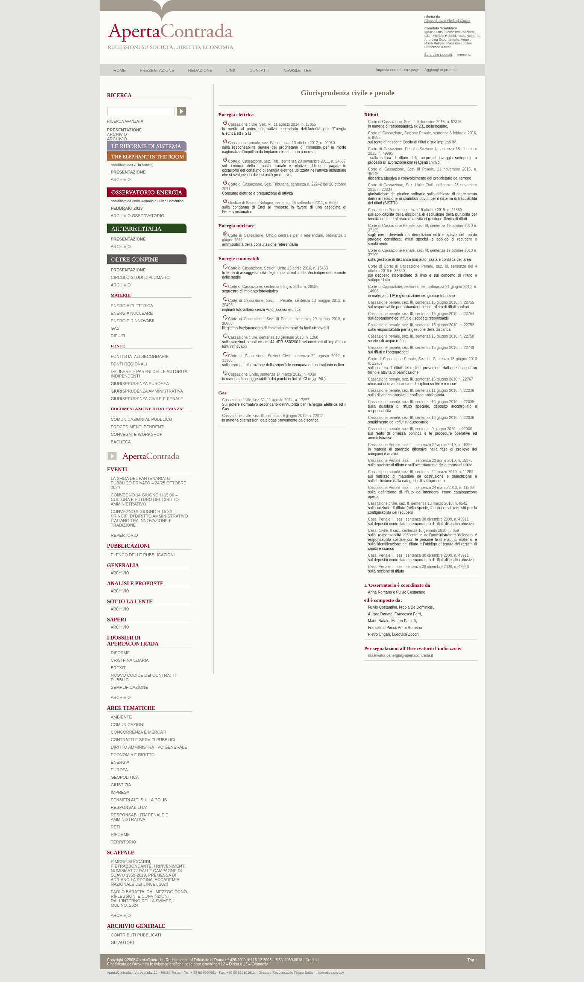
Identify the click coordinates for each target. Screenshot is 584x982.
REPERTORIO (124, 535)
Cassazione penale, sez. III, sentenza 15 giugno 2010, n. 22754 (421, 314)
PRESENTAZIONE (157, 70)
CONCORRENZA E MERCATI (139, 732)
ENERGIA (120, 762)
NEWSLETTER (298, 70)
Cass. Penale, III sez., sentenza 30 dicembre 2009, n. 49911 (418, 519)
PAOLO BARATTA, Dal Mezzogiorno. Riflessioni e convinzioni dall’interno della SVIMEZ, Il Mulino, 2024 (149, 898)
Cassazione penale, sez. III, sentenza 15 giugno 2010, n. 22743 (421, 348)
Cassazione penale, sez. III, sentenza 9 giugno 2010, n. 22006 (420, 429)
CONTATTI (259, 70)
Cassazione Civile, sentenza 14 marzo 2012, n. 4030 (272, 374)
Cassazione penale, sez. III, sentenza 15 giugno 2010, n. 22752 (421, 325)
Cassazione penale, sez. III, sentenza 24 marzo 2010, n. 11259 (420, 472)
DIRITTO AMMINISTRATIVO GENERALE (149, 747)
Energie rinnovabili (133, 320)
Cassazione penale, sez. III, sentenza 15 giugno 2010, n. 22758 (421, 336)
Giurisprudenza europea (140, 383)
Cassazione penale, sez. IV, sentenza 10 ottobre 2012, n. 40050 (281, 143)
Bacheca (121, 442)
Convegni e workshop (137, 434)
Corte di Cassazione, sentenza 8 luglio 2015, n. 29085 (273, 287)
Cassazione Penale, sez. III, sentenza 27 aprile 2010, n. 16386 (420, 445)
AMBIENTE (121, 717)
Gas (115, 328)
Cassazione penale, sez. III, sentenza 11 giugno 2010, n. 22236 (421, 390)
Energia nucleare (132, 313)
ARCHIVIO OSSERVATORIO (137, 215)
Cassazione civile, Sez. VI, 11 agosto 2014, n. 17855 (272, 124)
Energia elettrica (132, 305)
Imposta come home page (398, 70)
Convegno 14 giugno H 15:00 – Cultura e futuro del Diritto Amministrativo (145, 499)
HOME (120, 70)
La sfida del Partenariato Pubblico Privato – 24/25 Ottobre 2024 (149, 483)
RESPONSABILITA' (129, 807)
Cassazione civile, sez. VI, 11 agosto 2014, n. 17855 (265, 400)
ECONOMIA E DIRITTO (133, 754)
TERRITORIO (124, 842)
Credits (311, 960)
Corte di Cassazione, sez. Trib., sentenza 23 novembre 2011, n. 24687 (287, 161)
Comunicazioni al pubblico (141, 419)
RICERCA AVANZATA (125, 121)
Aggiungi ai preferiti (440, 70)
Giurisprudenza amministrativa (147, 391)
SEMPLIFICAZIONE (129, 687)
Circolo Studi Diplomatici (141, 277)
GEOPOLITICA (125, 777)
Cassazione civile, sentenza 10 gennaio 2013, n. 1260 (273, 337)
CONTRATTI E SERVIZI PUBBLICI (143, 739)
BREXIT (118, 667)
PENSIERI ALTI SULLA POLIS (139, 800)
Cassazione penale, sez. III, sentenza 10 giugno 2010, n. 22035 (421, 402)
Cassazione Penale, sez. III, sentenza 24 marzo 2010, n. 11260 (421, 488)
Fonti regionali (129, 364)
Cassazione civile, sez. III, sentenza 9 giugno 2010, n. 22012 (272, 416)
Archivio (121, 246)
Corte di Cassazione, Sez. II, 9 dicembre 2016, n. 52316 (414, 122)
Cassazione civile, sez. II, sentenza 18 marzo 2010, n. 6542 (417, 503)
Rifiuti (118, 335)
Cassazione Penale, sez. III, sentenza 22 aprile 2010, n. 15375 (420, 460)
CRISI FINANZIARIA (130, 660)
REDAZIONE (200, 70)
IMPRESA (120, 792)
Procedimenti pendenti (138, 427)
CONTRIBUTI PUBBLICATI (136, 935)
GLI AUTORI (122, 942)
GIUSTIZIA (121, 785)
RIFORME (120, 834)
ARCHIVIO (117, 134)
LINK (230, 70)
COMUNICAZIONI (127, 724)
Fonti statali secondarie (140, 356)
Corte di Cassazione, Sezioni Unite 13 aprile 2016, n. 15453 (278, 268)
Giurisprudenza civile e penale (147, 398)
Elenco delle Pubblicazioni (143, 555)
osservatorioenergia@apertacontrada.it (400, 655)
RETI (115, 827)
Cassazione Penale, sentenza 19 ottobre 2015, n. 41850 (415, 210)
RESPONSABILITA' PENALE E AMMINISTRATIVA (139, 817)
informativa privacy (330, 972)
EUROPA (119, 769)
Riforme (120, 652)
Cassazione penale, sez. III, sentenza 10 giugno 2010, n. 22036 (421, 418)
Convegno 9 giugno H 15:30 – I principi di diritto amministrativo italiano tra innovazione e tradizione (149, 518)
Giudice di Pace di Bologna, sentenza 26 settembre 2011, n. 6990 (283, 203)
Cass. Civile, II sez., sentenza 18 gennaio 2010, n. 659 (413, 530)
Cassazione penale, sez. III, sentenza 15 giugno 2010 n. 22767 (420, 379)
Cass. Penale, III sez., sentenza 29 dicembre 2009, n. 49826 (418, 567)
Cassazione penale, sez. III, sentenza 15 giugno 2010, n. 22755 (421, 302)
